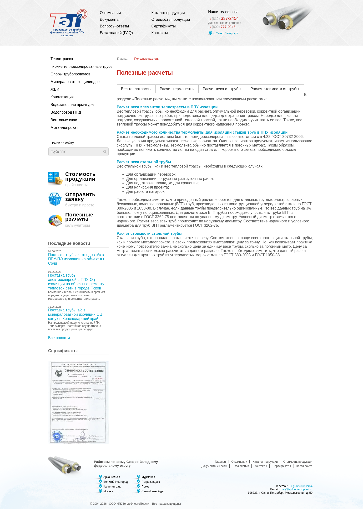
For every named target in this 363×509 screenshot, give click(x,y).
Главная (122, 58)
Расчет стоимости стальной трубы (149, 233)
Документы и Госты (214, 466)
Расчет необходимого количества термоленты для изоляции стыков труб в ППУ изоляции (202, 132)
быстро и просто (78, 199)
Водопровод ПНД (65, 112)
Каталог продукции (168, 13)
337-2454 (225, 18)
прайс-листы (78, 179)
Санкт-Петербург (152, 491)
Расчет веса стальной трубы (144, 162)
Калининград (112, 486)
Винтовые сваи (63, 120)
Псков (145, 486)
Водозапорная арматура (72, 105)
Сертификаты (163, 26)
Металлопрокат (64, 128)
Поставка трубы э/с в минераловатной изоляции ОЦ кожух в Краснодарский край (75, 314)
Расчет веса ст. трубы (222, 89)
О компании (110, 13)
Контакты (159, 33)
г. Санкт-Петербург (225, 33)
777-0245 (222, 27)
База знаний (241, 466)
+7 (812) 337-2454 (301, 486)
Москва (108, 491)
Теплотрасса (61, 59)
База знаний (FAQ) (116, 33)
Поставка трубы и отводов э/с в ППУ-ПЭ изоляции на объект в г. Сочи (76, 259)
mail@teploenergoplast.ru (296, 489)
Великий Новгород (115, 481)
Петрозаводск (150, 481)
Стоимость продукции (170, 19)
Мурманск (148, 477)
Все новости (59, 338)
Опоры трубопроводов (70, 74)
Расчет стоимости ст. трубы (274, 89)
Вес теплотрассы (136, 89)
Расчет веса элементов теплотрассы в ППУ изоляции (167, 107)
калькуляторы (78, 219)
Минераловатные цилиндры (75, 82)
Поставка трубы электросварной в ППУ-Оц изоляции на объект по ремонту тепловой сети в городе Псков (76, 281)
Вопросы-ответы (114, 26)
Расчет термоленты (177, 89)
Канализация (62, 97)
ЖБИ (54, 89)
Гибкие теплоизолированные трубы (76, 66)
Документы (109, 19)
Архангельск (111, 477)
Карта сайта (304, 466)
